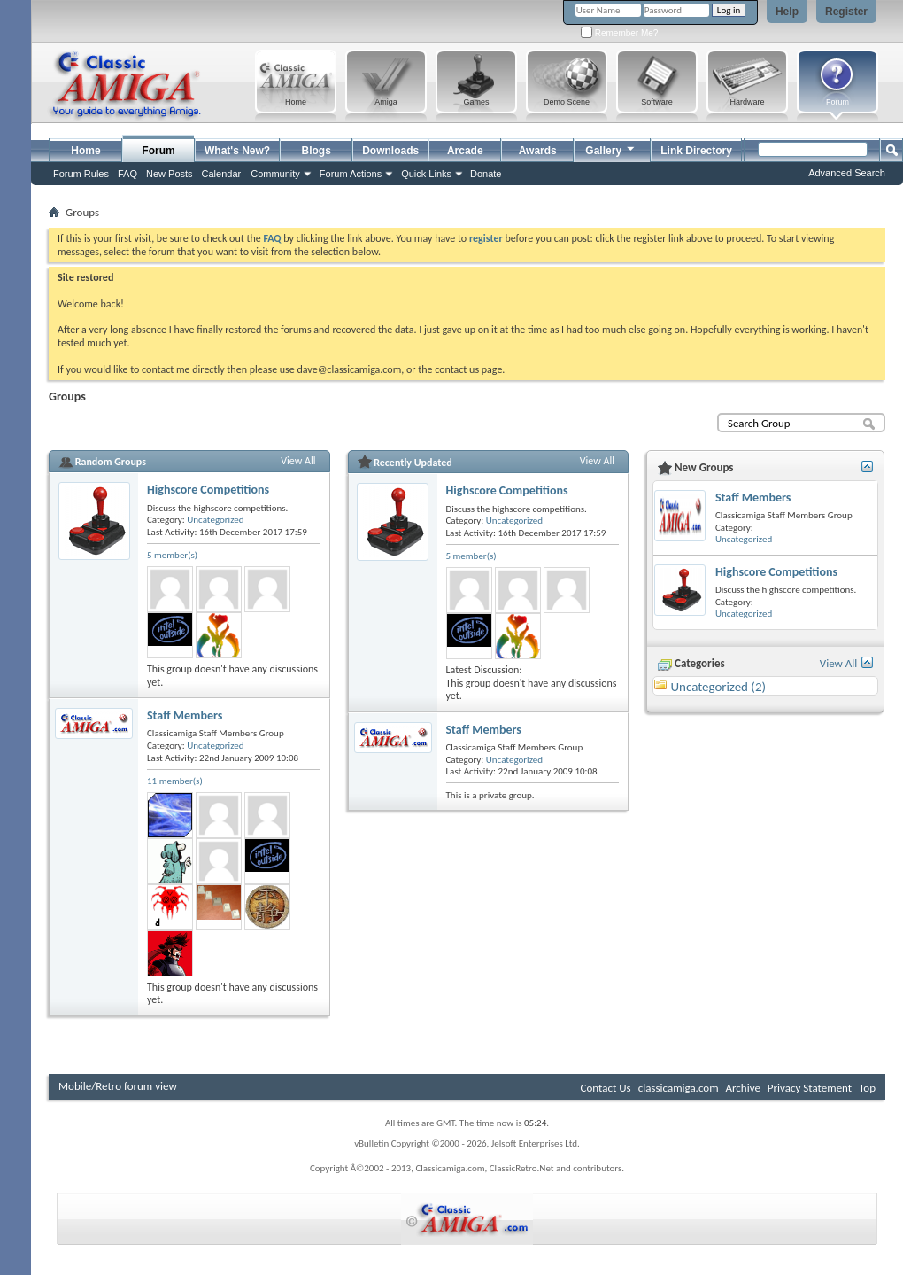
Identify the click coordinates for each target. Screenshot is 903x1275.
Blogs (316, 150)
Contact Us (606, 1087)
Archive (742, 1087)
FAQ (127, 173)
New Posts (169, 173)
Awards (538, 150)
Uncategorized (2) (718, 687)
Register (846, 11)
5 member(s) (172, 555)
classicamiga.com (678, 1087)
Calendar (222, 173)
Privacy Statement (810, 1087)
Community (275, 173)
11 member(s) (175, 781)
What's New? (237, 150)
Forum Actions (351, 173)
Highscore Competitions (208, 489)
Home (85, 150)
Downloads (390, 150)
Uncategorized (215, 519)
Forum (158, 150)
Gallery (611, 148)
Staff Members (184, 715)
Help (787, 11)
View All (298, 461)
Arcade (465, 150)
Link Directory (696, 150)
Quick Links (426, 173)
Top (867, 1087)
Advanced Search (846, 172)
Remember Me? (619, 33)
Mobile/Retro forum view (117, 1085)
